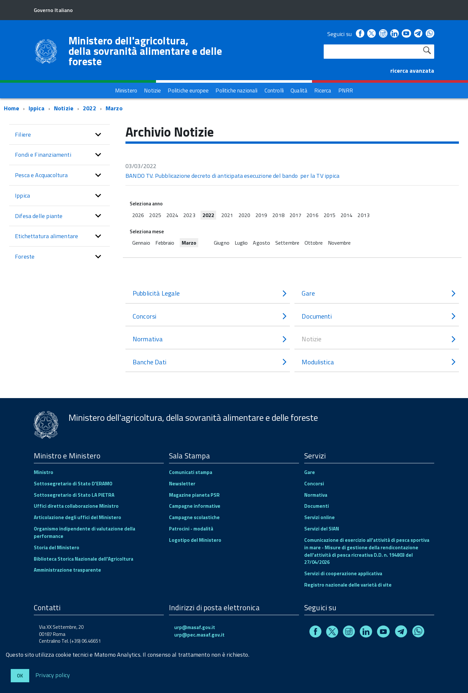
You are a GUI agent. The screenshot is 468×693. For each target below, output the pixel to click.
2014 (346, 215)
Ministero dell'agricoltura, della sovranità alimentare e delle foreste (145, 51)
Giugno (221, 243)
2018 (278, 215)
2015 (329, 215)
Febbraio (165, 243)
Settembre (287, 243)
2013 (363, 215)
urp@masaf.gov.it (194, 627)
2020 (244, 215)
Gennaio (141, 243)
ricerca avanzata (412, 70)
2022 (89, 108)
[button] (98, 135)
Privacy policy (52, 674)
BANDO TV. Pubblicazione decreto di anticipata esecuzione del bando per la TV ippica (232, 175)
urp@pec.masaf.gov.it (199, 634)
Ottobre (314, 243)
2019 (261, 215)
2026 (138, 215)
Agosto (261, 243)
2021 (227, 215)
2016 (312, 215)
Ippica (37, 108)
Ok (20, 675)
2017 (295, 215)
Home (11, 108)
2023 (189, 215)
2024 (172, 215)
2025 (155, 215)
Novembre (339, 243)
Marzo (114, 108)
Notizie (63, 108)
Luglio (241, 243)
